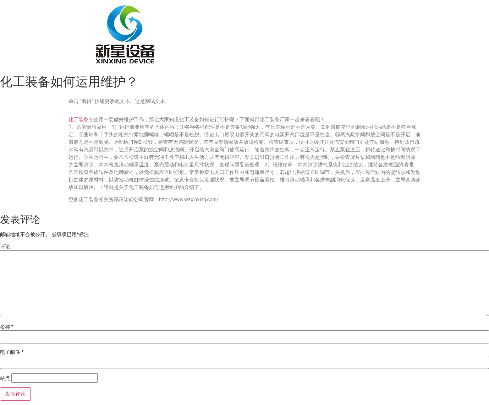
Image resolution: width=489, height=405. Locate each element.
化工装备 (79, 119)
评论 (5, 246)
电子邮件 (12, 352)
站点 (5, 378)
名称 (7, 326)
